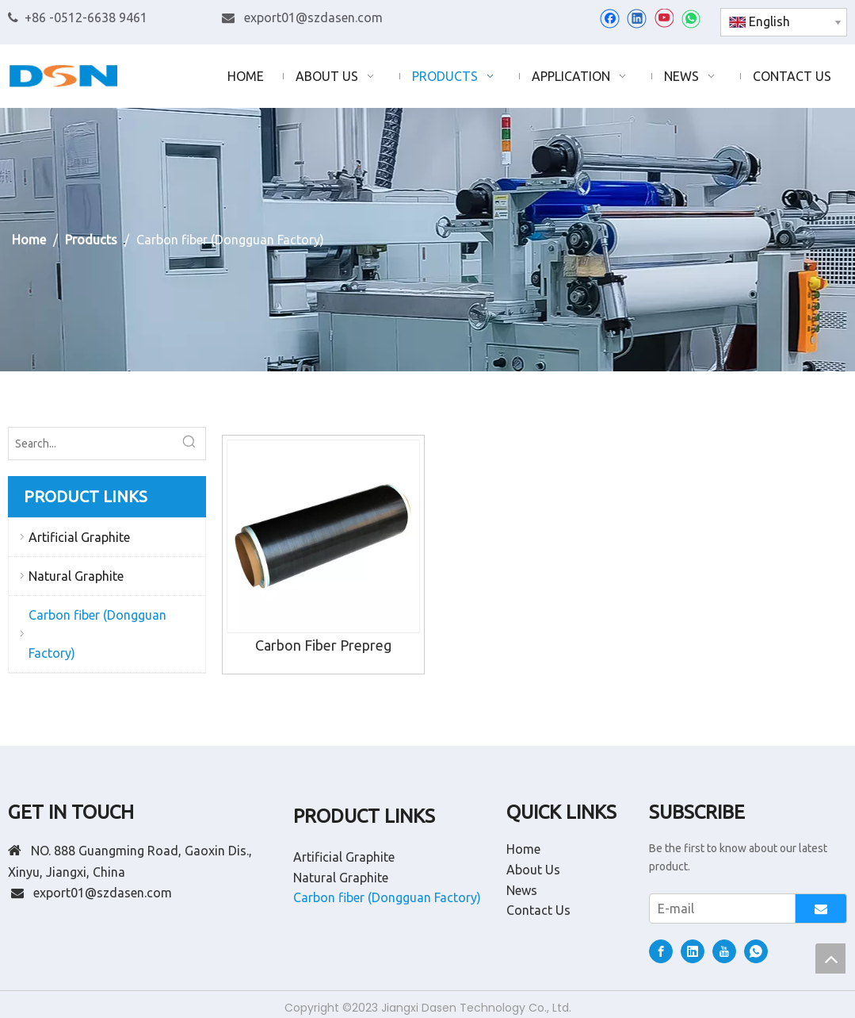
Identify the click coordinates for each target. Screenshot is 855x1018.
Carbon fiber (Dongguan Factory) (97, 634)
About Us (533, 869)
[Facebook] (610, 18)
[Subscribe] (821, 908)
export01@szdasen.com (313, 17)
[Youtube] (664, 18)
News (521, 890)
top (830, 958)
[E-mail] (719, 908)
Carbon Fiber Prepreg (323, 645)
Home (523, 849)
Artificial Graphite (79, 537)
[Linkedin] (637, 18)
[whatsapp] (690, 18)
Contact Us (538, 910)
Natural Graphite (76, 576)
